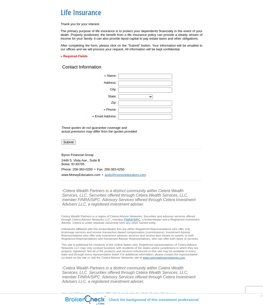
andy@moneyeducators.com (125, 175)
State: (112, 96)
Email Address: (106, 116)
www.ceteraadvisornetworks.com (164, 257)
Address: (110, 82)
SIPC (137, 219)
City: (113, 89)
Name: (111, 75)
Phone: (111, 109)
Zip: (114, 102)
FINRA (128, 219)
